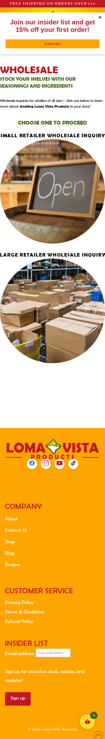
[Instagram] (46, 464)
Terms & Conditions (24, 611)
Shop (10, 541)
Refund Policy (19, 621)
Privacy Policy (19, 602)
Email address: (37, 653)
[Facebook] (32, 464)
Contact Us (16, 530)
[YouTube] (59, 464)
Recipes (12, 564)
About (11, 518)
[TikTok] (73, 464)
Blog (9, 553)
